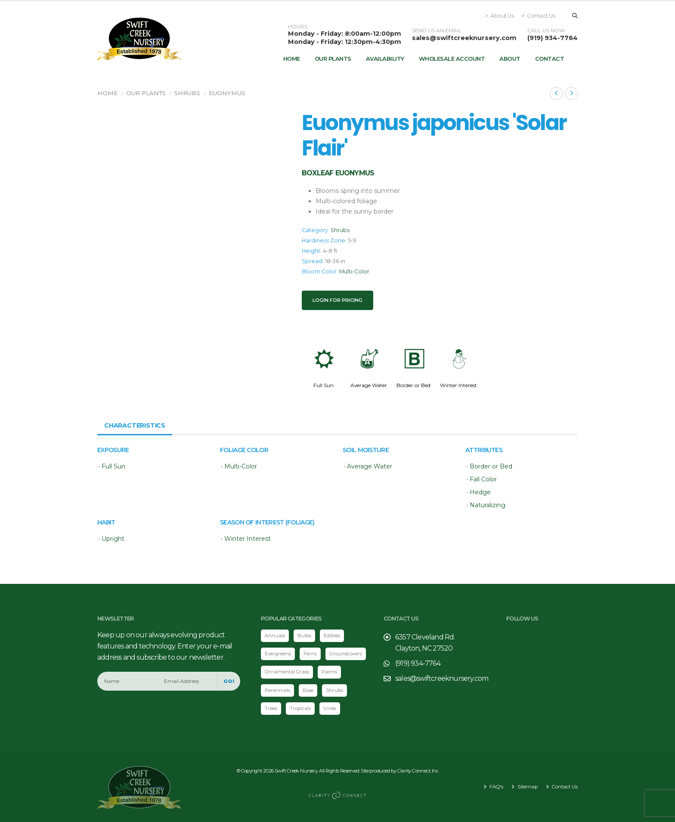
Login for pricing (337, 300)
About (509, 58)
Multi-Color (354, 271)
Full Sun (323, 385)
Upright (113, 539)
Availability (385, 58)
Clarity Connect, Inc (418, 771)
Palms (329, 672)
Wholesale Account (452, 58)
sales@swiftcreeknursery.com (464, 38)
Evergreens (278, 654)
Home (291, 58)
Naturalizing (487, 505)
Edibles (332, 636)
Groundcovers (345, 654)
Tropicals (300, 708)
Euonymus (227, 93)
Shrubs (187, 93)
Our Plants (333, 58)
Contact (549, 58)
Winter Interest (458, 385)
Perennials (277, 690)
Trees (271, 708)
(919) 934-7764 (552, 38)
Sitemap (527, 787)
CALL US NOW (546, 31)
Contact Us (538, 15)
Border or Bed (413, 385)
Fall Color (483, 479)
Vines (329, 708)
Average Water (368, 385)
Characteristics (134, 425)
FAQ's (495, 787)
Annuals (275, 636)
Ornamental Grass (287, 672)
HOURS (297, 27)
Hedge (480, 492)
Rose (308, 690)
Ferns (310, 654)
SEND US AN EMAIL (436, 31)
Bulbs (304, 636)
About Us (500, 15)
